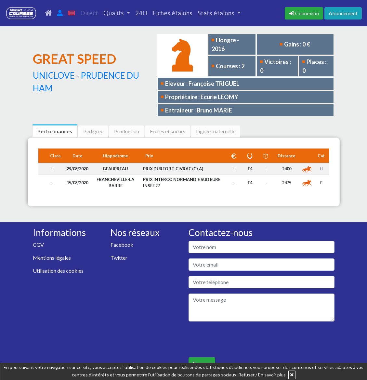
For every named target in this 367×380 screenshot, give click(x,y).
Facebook (122, 245)
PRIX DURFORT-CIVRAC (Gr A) (173, 168)
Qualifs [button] (114, 13)
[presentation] (238, 339)
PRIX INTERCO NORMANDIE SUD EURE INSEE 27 (181, 182)
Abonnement (343, 13)
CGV (38, 245)
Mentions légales (52, 258)
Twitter (119, 258)
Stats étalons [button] (217, 13)
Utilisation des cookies (58, 271)
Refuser (246, 374)
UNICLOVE (54, 75)
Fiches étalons (172, 13)
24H (141, 13)
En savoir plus (272, 374)
